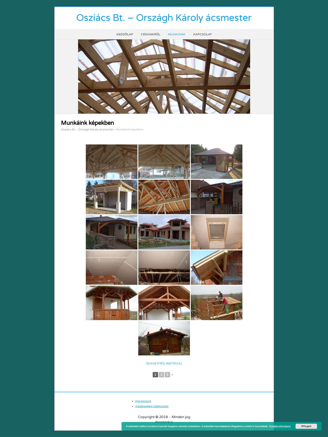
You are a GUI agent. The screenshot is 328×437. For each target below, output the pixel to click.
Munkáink (176, 34)
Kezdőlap (124, 34)
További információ (280, 426)
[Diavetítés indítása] (164, 363)
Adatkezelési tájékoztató (152, 406)
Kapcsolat (202, 34)
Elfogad (306, 426)
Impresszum (143, 401)
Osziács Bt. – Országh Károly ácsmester (164, 18)
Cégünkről (150, 34)
